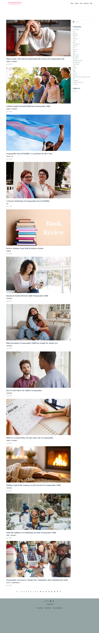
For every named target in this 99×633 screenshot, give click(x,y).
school (74, 80)
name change (76, 63)
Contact (77, 3)
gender (74, 45)
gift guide (75, 50)
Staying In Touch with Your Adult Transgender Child (32, 302)
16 (58, 613)
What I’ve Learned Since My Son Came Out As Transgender (35, 450)
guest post (8, 161)
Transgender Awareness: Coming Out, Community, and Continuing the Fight (34, 599)
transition (75, 98)
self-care (75, 83)
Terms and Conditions (57, 630)
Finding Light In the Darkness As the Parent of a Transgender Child (37, 500)
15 (55, 613)
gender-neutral (77, 47)
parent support (14, 65)
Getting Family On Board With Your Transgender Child (33, 110)
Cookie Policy (48, 630)
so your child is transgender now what (81, 88)
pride (74, 74)
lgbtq (74, 58)
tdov (12, 161)
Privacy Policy (40, 630)
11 (43, 613)
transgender (76, 94)
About (72, 3)
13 (49, 613)
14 (52, 613)
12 (46, 613)
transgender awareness (15, 604)
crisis (74, 43)
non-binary (75, 65)
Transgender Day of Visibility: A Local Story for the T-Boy (35, 158)
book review (9, 257)
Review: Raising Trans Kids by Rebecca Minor (29, 254)
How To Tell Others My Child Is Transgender (28, 402)
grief (74, 52)
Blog (91, 3)
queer (74, 78)
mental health (76, 61)
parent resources (77, 69)
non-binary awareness (78, 67)
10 (40, 613)
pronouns (75, 76)
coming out (8, 65)
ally (74, 32)
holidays (8, 552)
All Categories (76, 30)
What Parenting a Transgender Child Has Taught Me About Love (36, 352)
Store (81, 3)
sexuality (75, 85)
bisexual (75, 34)
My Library (86, 3)
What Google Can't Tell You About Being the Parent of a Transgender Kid (34, 61)
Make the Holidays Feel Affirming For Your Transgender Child (37, 549)
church (74, 39)
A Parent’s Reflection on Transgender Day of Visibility (33, 206)
